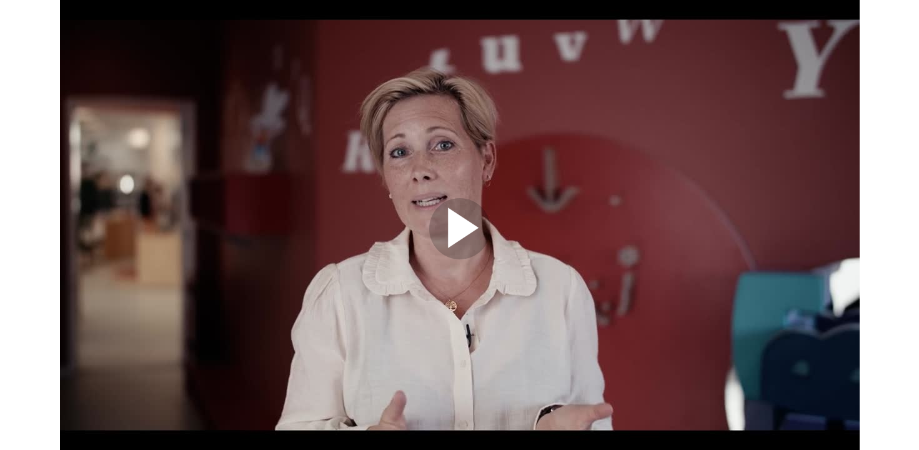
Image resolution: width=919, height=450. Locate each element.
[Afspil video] (459, 256)
